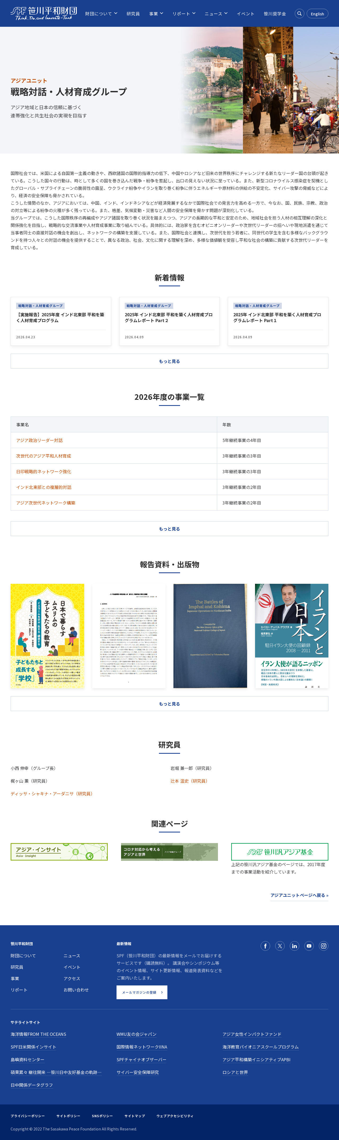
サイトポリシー (68, 1115)
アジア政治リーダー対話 (39, 440)
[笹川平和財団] (44, 13)
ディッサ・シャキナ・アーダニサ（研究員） (53, 793)
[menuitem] (98, 13)
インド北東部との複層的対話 (43, 487)
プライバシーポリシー (28, 1115)
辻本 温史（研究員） (190, 781)
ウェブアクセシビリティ (175, 1115)
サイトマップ (134, 1115)
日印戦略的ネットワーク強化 (43, 471)
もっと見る (169, 528)
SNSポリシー (102, 1115)
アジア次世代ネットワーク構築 (45, 502)
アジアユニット (29, 80)
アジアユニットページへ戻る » (299, 895)
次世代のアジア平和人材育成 (43, 456)
